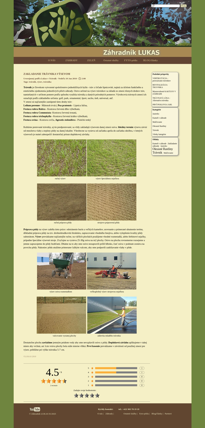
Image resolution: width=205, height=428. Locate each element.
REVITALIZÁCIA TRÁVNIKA (160, 86)
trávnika (47, 82)
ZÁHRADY (71, 60)
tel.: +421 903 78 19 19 (128, 409)
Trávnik (156, 130)
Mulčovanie (157, 122)
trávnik (32, 82)
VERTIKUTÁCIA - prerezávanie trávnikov (162, 79)
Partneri (168, 413)
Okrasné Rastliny (159, 126)
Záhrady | (110, 413)
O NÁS (51, 60)
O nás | (100, 413)
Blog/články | (157, 413)
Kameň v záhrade (159, 118)
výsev (39, 82)
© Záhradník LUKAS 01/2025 (42, 414)
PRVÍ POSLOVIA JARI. (162, 104)
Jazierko (156, 114)
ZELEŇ (91, 60)
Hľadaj (183, 6)
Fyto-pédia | (144, 413)
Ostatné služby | (130, 413)
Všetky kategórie (159, 134)
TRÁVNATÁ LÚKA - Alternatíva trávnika (161, 99)
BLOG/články (150, 60)
